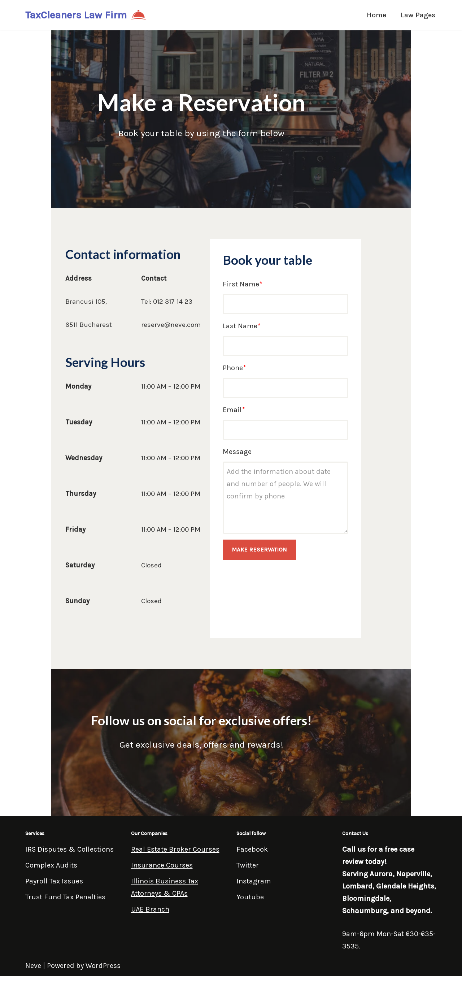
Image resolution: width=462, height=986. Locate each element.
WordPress (103, 975)
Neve (33, 975)
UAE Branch (150, 919)
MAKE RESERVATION (282, 556)
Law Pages (417, 15)
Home (375, 15)
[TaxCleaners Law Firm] (86, 15)
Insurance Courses (162, 875)
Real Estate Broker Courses (175, 859)
